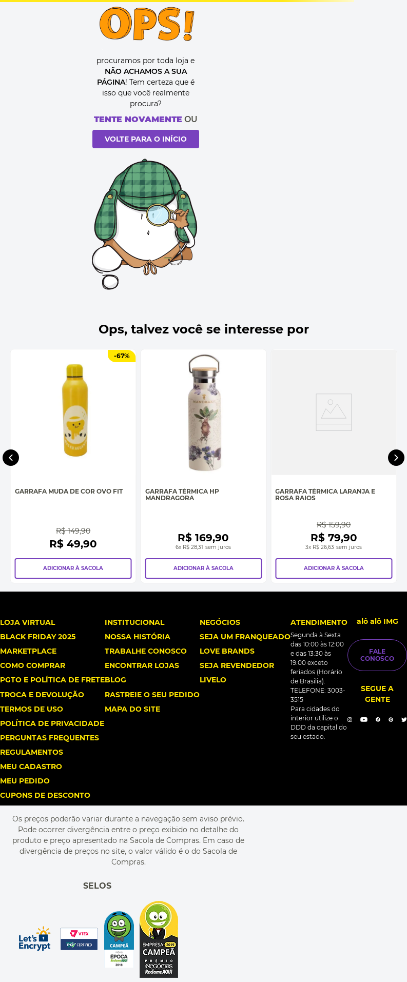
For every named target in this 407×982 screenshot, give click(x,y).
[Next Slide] (396, 457)
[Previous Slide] (11, 457)
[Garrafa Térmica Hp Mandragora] (203, 466)
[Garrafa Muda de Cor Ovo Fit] (73, 466)
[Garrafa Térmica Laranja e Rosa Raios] (333, 466)
